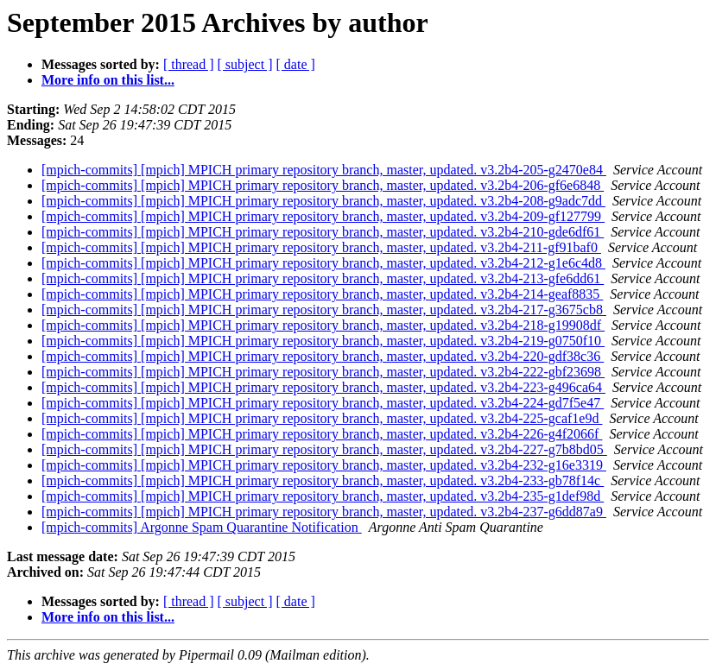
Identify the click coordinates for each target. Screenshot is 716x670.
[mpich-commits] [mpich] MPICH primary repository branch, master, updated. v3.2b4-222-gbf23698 (323, 371)
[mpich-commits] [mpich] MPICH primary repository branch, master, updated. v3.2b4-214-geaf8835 (322, 294)
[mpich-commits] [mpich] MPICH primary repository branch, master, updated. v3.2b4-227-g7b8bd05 (324, 449)
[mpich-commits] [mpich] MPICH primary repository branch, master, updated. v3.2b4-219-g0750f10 (323, 340)
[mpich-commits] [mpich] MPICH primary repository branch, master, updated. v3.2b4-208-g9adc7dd (323, 200)
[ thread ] (188, 64)
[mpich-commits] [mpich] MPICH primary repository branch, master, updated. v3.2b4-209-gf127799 (323, 216)
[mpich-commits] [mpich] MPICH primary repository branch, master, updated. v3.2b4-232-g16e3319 (323, 465)
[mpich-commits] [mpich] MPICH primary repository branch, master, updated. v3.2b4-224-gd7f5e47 (322, 402)
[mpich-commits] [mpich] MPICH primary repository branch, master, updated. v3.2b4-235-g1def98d (322, 496)
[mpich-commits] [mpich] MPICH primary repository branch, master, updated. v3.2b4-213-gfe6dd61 (322, 278)
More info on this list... (107, 80)
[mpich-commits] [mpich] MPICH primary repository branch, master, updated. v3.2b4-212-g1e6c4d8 (323, 263)
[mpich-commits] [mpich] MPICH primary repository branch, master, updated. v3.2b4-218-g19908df (323, 325)
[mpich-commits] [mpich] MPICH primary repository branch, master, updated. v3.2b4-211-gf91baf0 (321, 247)
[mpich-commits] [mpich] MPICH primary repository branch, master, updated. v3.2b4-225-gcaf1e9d (321, 418)
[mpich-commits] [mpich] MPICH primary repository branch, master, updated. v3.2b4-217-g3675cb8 (323, 309)
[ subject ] (245, 64)
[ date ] (295, 64)
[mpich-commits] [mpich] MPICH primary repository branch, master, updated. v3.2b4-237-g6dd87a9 (323, 511)
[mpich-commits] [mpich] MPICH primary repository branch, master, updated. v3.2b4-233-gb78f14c (322, 480)
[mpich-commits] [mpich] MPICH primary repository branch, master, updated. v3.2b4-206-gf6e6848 (322, 185)
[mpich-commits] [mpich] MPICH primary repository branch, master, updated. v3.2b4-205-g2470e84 (323, 169)
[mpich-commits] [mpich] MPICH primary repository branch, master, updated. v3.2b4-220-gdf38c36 (322, 356)
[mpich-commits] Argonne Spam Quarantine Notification (201, 527)
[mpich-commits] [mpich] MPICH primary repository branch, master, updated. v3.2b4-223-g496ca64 (323, 387)
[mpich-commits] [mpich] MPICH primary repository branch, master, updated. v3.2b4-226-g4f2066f (321, 434)
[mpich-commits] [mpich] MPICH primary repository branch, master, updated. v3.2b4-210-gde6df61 (322, 231)
